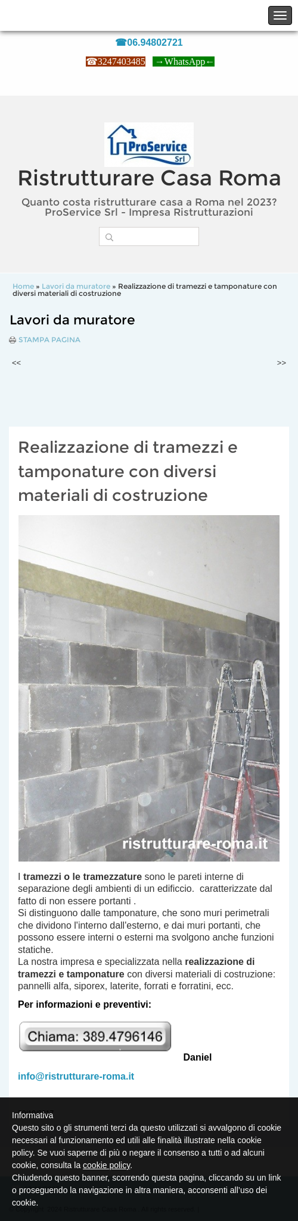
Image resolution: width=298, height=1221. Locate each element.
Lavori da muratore (76, 286)
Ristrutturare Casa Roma (149, 178)
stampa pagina (49, 339)
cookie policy (106, 1165)
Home (23, 286)
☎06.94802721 (148, 42)
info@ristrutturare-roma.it (76, 1076)
